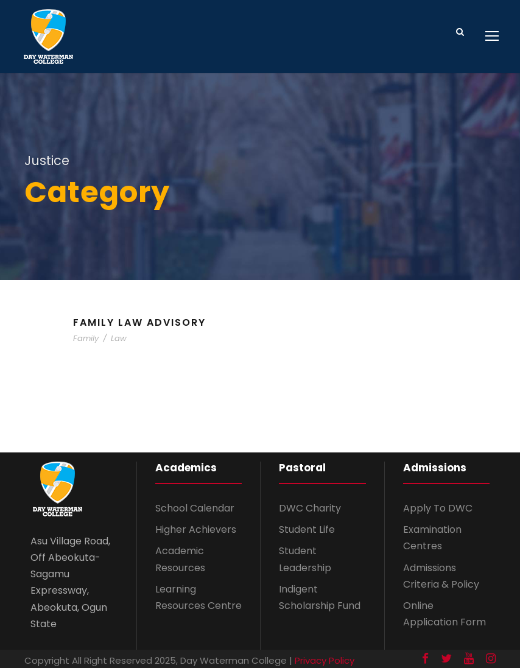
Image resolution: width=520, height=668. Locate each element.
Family (86, 338)
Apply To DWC (438, 508)
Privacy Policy (324, 660)
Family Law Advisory (139, 322)
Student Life (307, 529)
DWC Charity (310, 508)
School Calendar (194, 508)
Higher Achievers (195, 529)
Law (119, 338)
